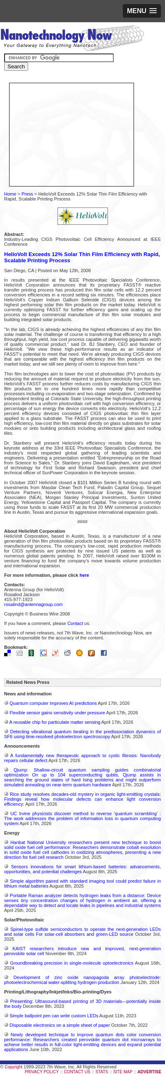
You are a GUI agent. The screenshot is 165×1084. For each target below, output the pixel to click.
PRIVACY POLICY (42, 1072)
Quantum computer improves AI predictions (53, 703)
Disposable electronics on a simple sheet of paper (60, 1025)
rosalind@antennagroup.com (33, 604)
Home (10, 193)
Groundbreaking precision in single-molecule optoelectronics (71, 962)
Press (27, 193)
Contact (75, 623)
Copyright (13, 1067)
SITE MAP (123, 1072)
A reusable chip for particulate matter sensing (54, 722)
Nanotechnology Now (72, 39)
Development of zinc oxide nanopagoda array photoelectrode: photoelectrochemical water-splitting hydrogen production (82, 980)
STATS (102, 1072)
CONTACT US (77, 1072)
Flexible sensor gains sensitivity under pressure (57, 712)
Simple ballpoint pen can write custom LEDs (54, 1015)
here (84, 575)
